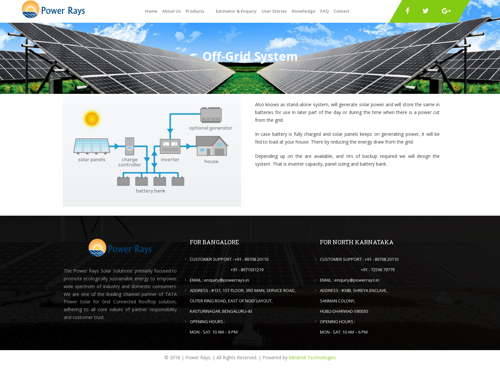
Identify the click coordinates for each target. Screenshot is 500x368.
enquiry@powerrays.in (226, 280)
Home (151, 11)
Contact (341, 11)
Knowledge (303, 11)
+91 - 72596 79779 (378, 270)
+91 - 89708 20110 (251, 259)
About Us (171, 11)
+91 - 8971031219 (247, 270)
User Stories (274, 11)
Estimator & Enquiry (236, 11)
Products (195, 11)
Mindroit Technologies (312, 357)
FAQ (324, 11)
